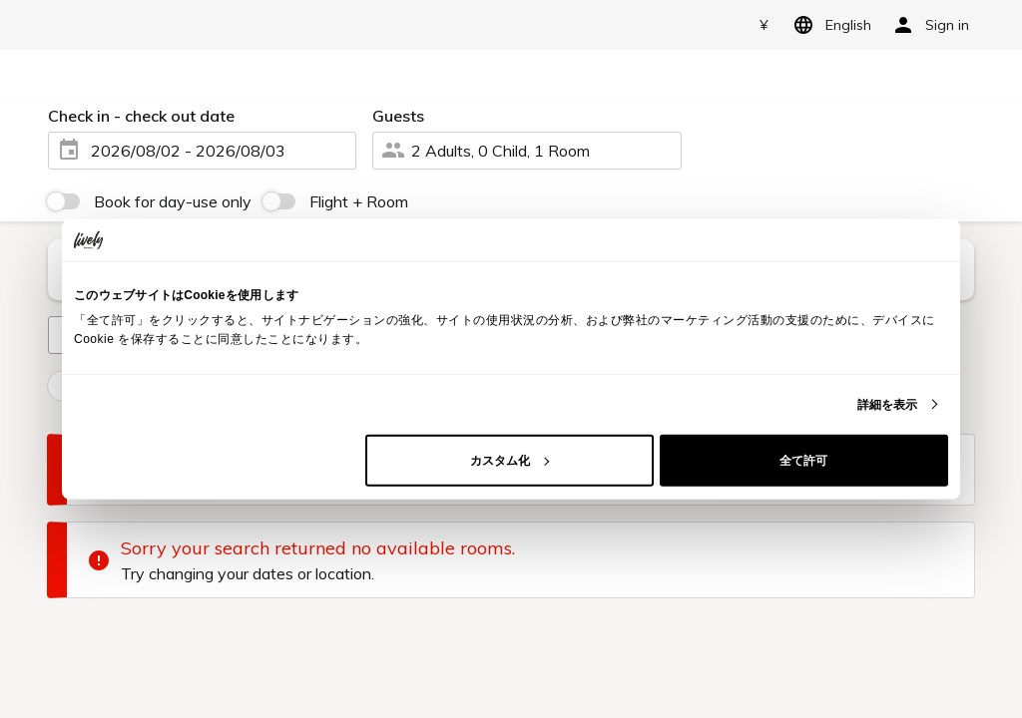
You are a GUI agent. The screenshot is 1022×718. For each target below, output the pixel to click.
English (828, 25)
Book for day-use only (173, 201)
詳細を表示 (887, 404)
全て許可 (803, 460)
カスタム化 (509, 460)
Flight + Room (358, 201)
